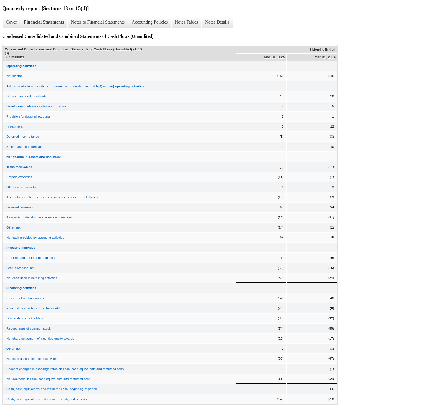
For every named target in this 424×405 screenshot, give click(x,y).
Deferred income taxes (22, 136)
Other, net (13, 227)
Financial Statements (44, 22)
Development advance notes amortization (36, 106)
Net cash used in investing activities (31, 278)
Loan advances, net (20, 268)
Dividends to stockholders (24, 318)
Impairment (14, 126)
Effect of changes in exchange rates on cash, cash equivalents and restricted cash (65, 369)
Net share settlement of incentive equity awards (40, 338)
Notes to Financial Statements (98, 22)
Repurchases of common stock (28, 328)
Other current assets (21, 187)
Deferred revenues (19, 207)
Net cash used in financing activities (31, 358)
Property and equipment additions (30, 257)
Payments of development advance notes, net (39, 217)
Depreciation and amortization (27, 96)
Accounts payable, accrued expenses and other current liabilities (52, 197)
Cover (11, 22)
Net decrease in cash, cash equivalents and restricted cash (48, 379)
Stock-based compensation (25, 146)
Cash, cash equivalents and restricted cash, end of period (47, 399)
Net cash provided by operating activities (35, 237)
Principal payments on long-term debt (33, 308)
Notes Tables (186, 22)
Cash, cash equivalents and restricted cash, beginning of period (51, 389)
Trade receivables (19, 167)
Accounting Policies (150, 22)
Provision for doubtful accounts (28, 116)
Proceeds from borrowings (25, 298)
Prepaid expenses (19, 177)
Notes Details (217, 22)
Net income (14, 76)
